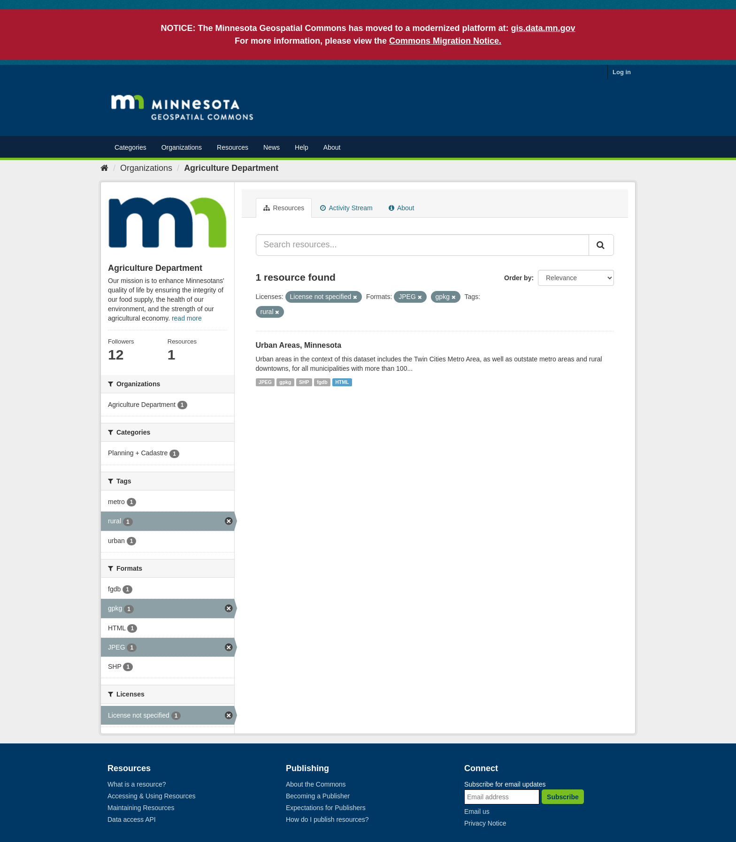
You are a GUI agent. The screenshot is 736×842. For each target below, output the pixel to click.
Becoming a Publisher (318, 796)
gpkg (285, 382)
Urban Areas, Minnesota (299, 345)
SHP (304, 382)
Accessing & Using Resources (151, 796)
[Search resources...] (423, 245)
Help (301, 147)
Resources (232, 147)
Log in (622, 72)
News (271, 147)
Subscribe (563, 797)
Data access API (131, 819)
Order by (517, 278)
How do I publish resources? (327, 819)
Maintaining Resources (140, 807)
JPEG (265, 382)
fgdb (322, 382)
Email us (477, 811)
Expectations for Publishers (326, 807)
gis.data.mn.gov (543, 28)
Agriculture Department (231, 168)
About (332, 147)
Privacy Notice (485, 823)
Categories (130, 147)
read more (187, 318)
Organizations (181, 147)
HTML (342, 382)
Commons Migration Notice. (445, 41)
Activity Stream (346, 208)
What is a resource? (136, 784)
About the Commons (316, 784)
